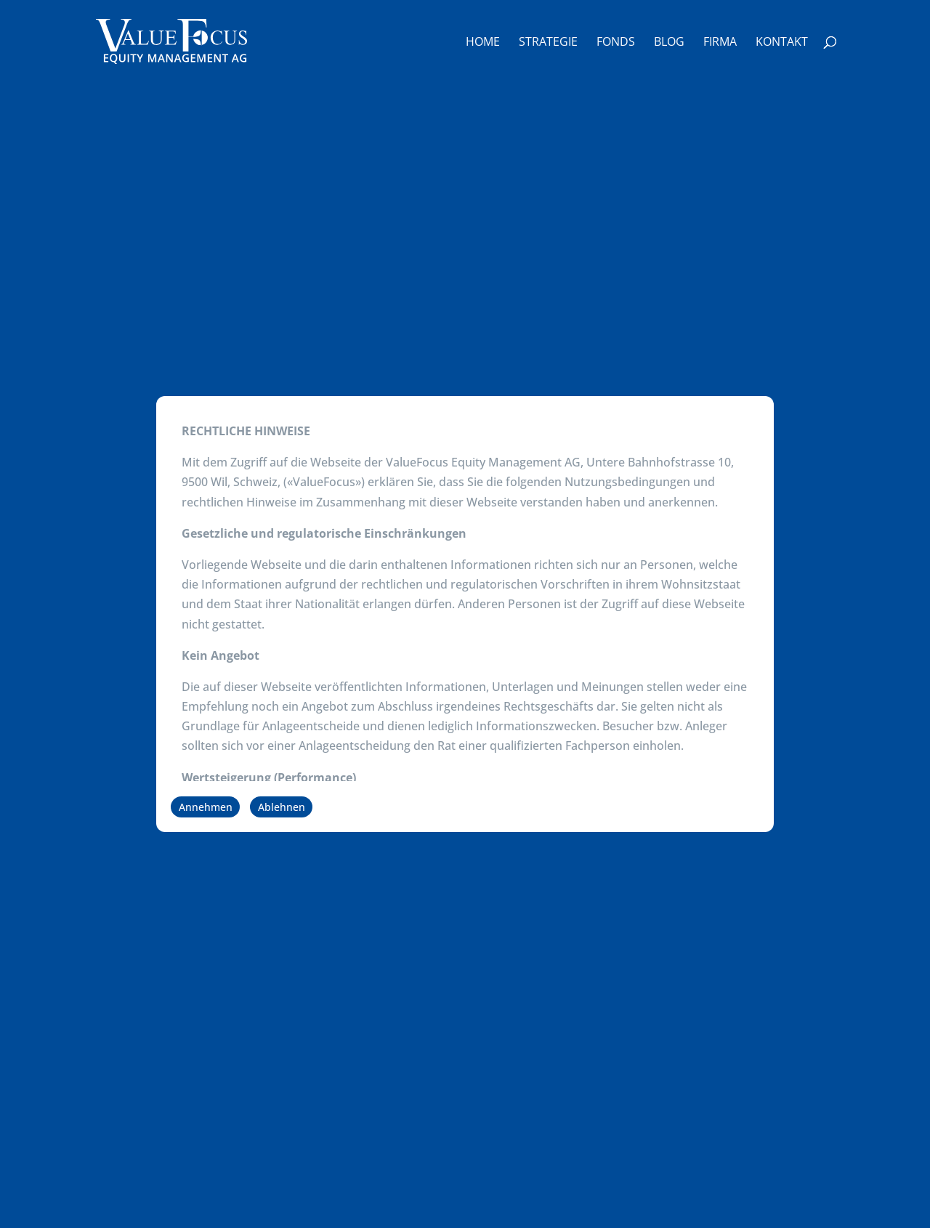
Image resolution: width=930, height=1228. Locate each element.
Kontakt (782, 42)
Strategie (548, 42)
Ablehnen (281, 807)
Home (483, 42)
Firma (720, 42)
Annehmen (205, 807)
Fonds (616, 42)
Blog (669, 42)
